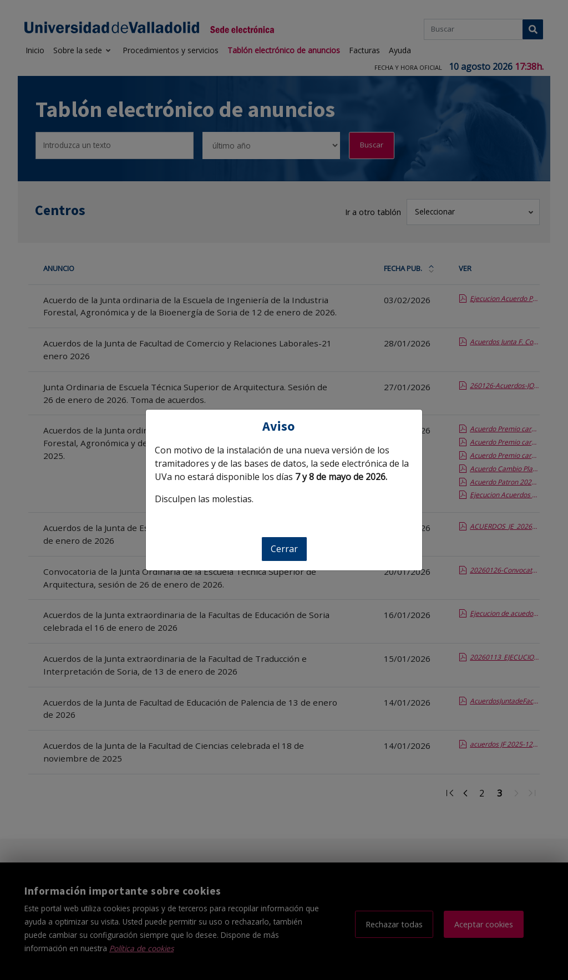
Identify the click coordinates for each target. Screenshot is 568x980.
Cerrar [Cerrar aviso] (284, 549)
